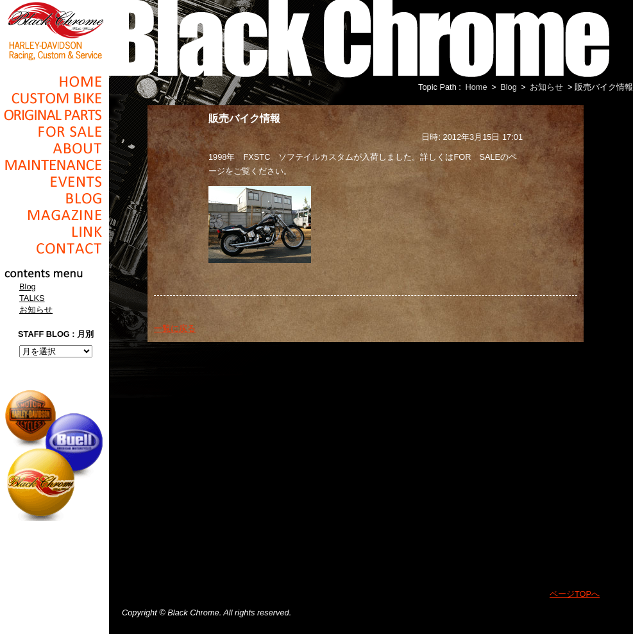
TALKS (32, 298)
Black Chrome (54, 30)
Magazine (54, 215)
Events (54, 181)
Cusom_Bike (54, 98)
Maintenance (54, 165)
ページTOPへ (575, 594)
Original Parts (54, 115)
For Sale (54, 131)
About (54, 148)
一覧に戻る (175, 328)
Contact (54, 248)
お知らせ (36, 309)
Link (54, 231)
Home (54, 81)
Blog (54, 198)
